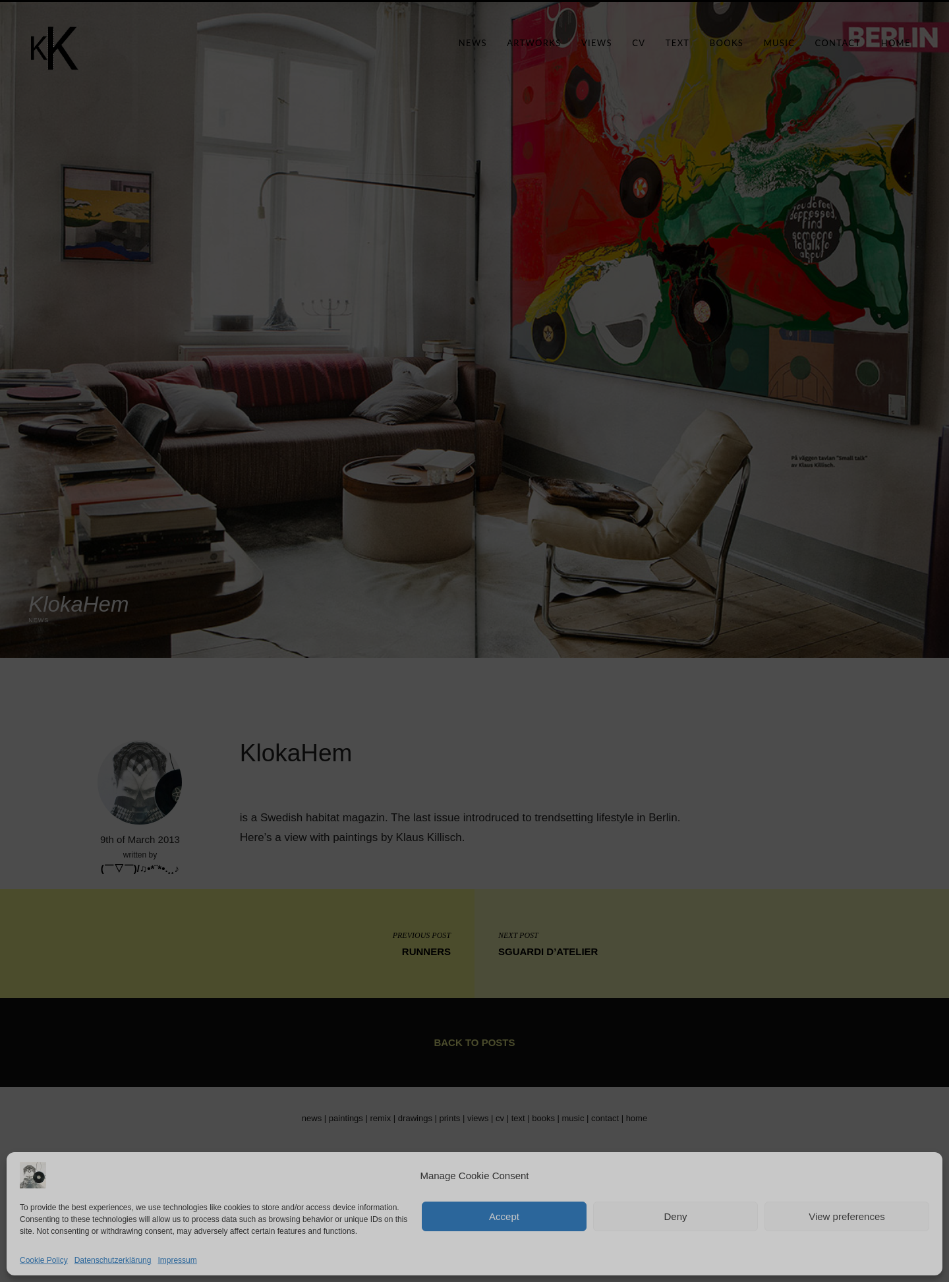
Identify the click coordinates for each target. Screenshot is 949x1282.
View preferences (847, 1216)
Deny (675, 1216)
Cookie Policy (44, 1260)
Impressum (177, 1260)
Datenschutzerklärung (113, 1260)
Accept (504, 1216)
